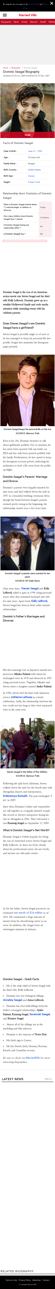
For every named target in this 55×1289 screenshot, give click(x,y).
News (16, 22)
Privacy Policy (33, 4)
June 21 (32, 151)
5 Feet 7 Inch (34, 182)
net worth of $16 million (28, 912)
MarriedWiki (33, 1057)
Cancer (31, 176)
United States (34, 170)
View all (48, 1079)
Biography (6, 22)
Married (33, 22)
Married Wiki (27, 15)
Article (24, 22)
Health (43, 22)
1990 (39, 151)
